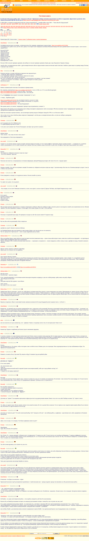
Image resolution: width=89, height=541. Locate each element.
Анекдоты (4, 0)
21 (2, 36)
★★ (8, 86)
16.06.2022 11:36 (8, 321)
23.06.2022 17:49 (9, 220)
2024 (67, 26)
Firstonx (2, 159)
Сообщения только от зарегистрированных (36, 40)
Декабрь (44, 27)
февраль (45, 23)
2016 (47, 26)
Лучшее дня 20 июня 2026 (5, 2)
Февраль (9, 27)
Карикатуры (47, 0)
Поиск (72, 0)
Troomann (3, 121)
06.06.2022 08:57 (10, 449)
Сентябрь (32, 27)
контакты (9, 537)
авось (2, 321)
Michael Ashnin (4, 237)
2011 (34, 26)
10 (7, 33)
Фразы (29, 0)
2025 (69, 26)
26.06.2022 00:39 (12, 132)
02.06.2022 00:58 (14, 514)
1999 (23, 23)
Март (12, 27)
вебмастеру (18, 537)
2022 (62, 26)
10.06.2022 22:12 (12, 434)
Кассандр (3, 359)
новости (23, 537)
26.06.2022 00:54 (10, 121)
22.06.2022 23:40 (10, 226)
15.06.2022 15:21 (8, 334)
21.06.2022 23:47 (11, 255)
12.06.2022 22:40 (10, 359)
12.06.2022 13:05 (9, 419)
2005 (19, 26)
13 (1, 35)
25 (9, 36)
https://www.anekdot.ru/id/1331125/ (9, 101)
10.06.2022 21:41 (9, 443)
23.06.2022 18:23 (9, 205)
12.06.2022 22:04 (10, 385)
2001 (29, 23)
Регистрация (86, 2)
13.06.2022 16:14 (12, 344)
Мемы (21, 0)
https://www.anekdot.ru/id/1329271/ (9, 268)
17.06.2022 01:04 (12, 300)
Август (28, 27)
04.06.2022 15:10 (14, 487)
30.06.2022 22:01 (12, 44)
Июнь (21, 27)
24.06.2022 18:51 (14, 150)
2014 (42, 26)
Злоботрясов (4, 86)
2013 (39, 26)
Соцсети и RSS (46, 2)
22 (4, 36)
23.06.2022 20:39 (9, 174)
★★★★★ (9, 290)
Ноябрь (40, 27)
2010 (32, 26)
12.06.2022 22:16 (12, 376)
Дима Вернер (4, 44)
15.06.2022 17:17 (12, 328)
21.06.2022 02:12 (16, 272)
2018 (52, 26)
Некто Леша (4, 290)
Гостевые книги (52, 2)
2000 (26, 23)
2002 (32, 23)
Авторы (56, 0)
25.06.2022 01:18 (11, 142)
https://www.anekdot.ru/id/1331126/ (9, 104)
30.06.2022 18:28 (8, 72)
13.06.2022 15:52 (9, 353)
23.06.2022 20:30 (9, 180)
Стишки (38, 0)
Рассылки (40, 2)
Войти (82, 2)
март (48, 23)
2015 (44, 26)
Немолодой (3, 150)
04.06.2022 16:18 (12, 478)
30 (6, 37)
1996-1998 (8, 23)
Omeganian (3, 265)
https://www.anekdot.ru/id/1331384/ (60, 46)
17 (7, 35)
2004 (17, 26)
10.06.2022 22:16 (9, 426)
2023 (64, 26)
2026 (72, 26)
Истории (13, 0)
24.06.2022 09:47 (9, 166)
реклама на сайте (3, 537)
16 (6, 35)
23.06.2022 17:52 (9, 213)
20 (1, 36)
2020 (57, 26)
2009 (29, 26)
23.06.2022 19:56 (11, 187)
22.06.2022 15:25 (16, 237)
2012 (37, 26)
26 (10, 36)
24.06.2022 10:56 (9, 159)
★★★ (7, 150)
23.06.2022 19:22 (8, 194)
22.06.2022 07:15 (10, 247)
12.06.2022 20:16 (12, 397)
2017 (49, 26)
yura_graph (3, 142)
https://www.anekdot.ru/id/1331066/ (9, 94)
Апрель (16, 27)
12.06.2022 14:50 (12, 411)
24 (7, 36)
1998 (20, 23)
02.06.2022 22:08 (12, 497)
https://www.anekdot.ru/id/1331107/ (23, 91)
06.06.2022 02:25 (11, 466)
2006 (22, 26)
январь (40, 23)
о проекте (14, 537)
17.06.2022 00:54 (12, 307)
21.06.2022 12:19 (12, 265)
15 (4, 35)
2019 (54, 26)
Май (19, 27)
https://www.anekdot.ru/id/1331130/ (9, 92)
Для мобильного (34, 2)
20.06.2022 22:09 (17, 290)
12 (10, 33)
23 (6, 36)
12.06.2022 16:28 (9, 403)
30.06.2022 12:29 (14, 86)
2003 (35, 23)
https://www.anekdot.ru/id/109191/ (28, 268)
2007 (24, 26)
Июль (24, 27)
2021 (59, 26)
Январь (5, 27)
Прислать (64, 0)
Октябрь (37, 27)
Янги (2, 72)
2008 (27, 26)
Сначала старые (22, 40)
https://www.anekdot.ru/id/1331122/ (9, 105)
